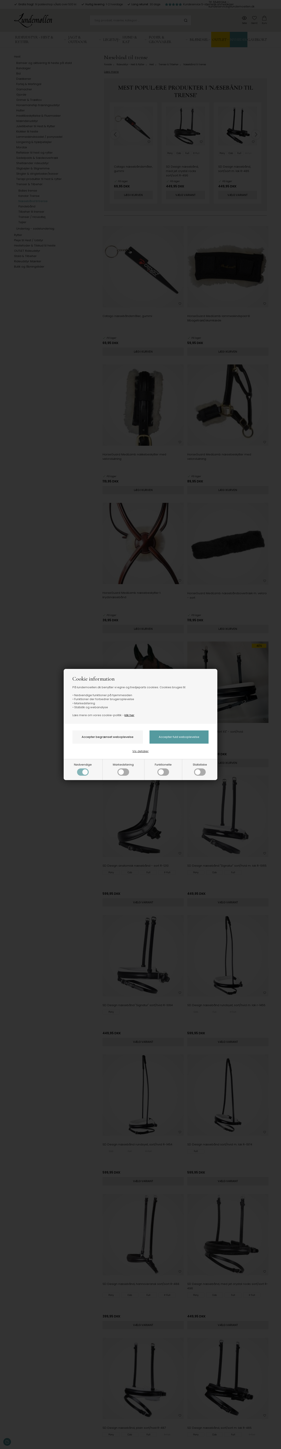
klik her (129, 715)
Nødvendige (83, 769)
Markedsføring (123, 769)
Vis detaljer (140, 751)
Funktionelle (163, 769)
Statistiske (200, 769)
